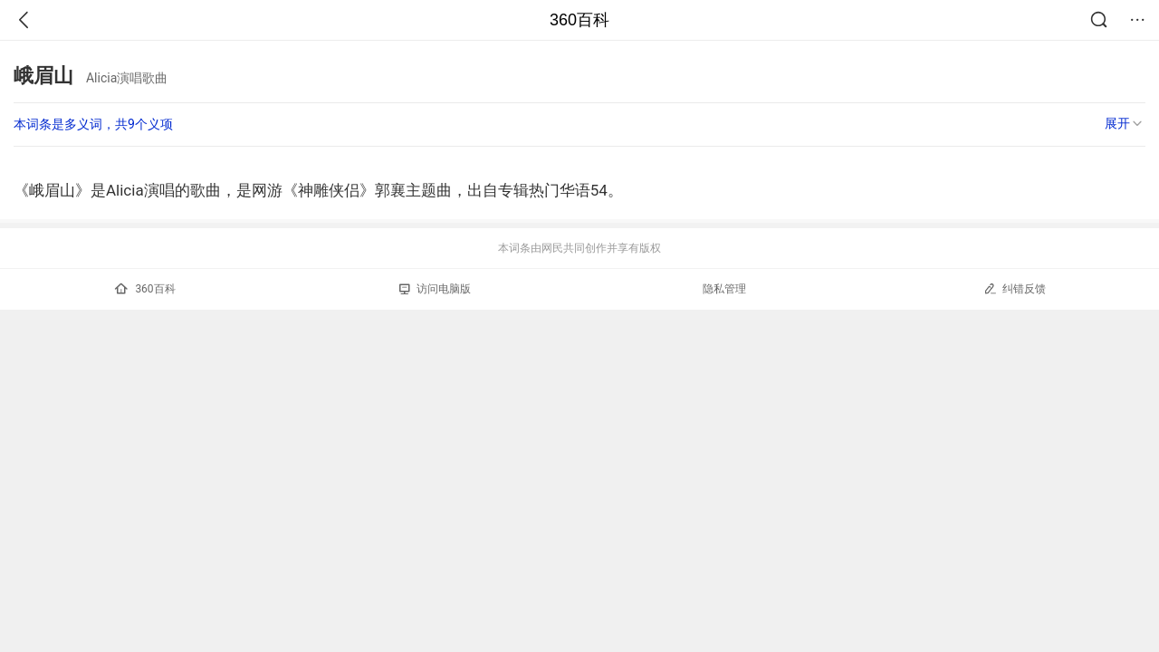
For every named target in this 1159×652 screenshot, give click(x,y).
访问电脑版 (435, 289)
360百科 (579, 20)
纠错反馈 (1014, 288)
